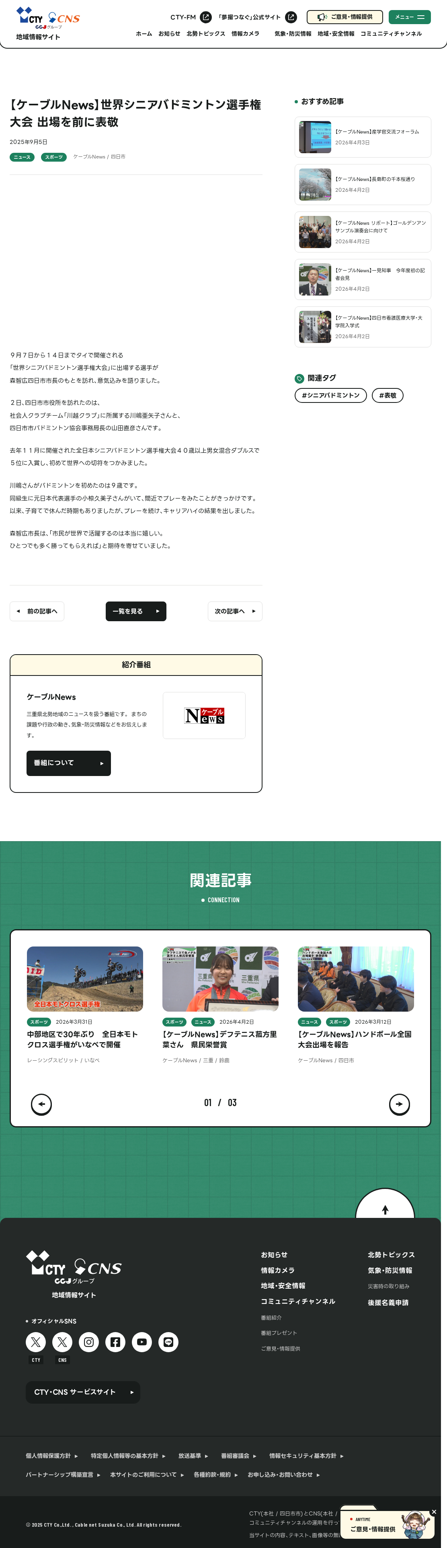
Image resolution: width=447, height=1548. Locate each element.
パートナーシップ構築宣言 (59, 1475)
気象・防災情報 (293, 33)
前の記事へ (42, 611)
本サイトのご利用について (143, 1475)
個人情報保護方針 (48, 1456)
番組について (54, 763)
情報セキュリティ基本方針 (302, 1456)
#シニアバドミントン (331, 395)
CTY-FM (183, 17)
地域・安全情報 (336, 33)
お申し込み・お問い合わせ (280, 1475)
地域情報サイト (38, 37)
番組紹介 (271, 1318)
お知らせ (169, 33)
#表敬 (387, 395)
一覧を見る (128, 611)
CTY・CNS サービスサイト (75, 1392)
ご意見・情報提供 (352, 16)
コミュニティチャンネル (298, 1301)
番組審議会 (235, 1456)
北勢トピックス (206, 33)
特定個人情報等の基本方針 (124, 1456)
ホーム (144, 33)
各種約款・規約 (212, 1475)
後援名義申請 (388, 1303)
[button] (41, 1102)
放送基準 (189, 1456)
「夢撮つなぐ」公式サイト (249, 17)
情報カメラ (278, 1270)
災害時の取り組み (389, 1286)
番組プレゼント (279, 1333)
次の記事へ (230, 611)
